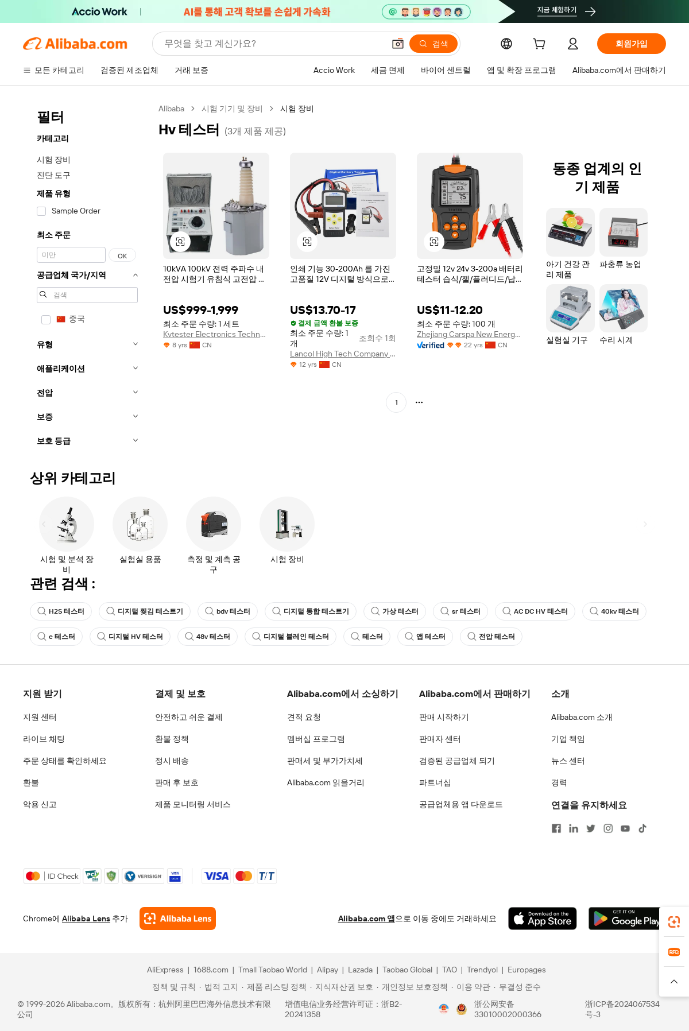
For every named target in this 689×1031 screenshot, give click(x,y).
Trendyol (482, 969)
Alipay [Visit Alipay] (327, 969)
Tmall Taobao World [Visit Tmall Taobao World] (272, 969)
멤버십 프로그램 (316, 738)
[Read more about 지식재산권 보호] (341, 987)
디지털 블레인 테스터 (290, 636)
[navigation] (87, 278)
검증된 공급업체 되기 (457, 760)
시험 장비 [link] (297, 108)
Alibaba (171, 108)
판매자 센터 (440, 738)
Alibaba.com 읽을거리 (326, 782)
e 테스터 (56, 636)
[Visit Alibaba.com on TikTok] (642, 828)
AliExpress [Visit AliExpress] (165, 969)
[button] (398, 44)
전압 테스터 (491, 636)
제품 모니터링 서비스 (193, 804)
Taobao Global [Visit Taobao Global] (407, 969)
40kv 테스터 (614, 611)
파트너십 (435, 782)
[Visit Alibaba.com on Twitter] (591, 828)
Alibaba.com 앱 (366, 918)
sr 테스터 (460, 611)
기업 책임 (568, 738)
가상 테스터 (395, 611)
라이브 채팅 (44, 738)
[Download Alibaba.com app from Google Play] (627, 918)
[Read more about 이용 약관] (470, 987)
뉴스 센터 (568, 760)
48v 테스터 (207, 636)
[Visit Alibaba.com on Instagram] (608, 828)
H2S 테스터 (60, 611)
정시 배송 (172, 760)
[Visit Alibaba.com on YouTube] (625, 828)
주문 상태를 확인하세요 (65, 760)
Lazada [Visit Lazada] (360, 969)
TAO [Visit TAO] (449, 969)
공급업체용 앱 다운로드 (461, 804)
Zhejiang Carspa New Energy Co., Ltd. (470, 334)
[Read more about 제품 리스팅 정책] (274, 987)
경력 (559, 782)
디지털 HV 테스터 (130, 636)
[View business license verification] (444, 1009)
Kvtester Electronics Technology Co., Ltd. (216, 334)
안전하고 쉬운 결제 (189, 717)
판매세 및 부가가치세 (325, 760)
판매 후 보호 (177, 782)
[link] (674, 922)
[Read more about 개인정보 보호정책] (412, 987)
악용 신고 (40, 804)
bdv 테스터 (227, 611)
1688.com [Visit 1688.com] (211, 969)
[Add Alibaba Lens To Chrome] (178, 918)
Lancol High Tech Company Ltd (343, 353)
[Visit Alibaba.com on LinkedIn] (573, 828)
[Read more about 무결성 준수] (517, 987)
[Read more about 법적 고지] (218, 987)
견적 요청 (304, 717)
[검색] (433, 43)
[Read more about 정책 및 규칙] (172, 987)
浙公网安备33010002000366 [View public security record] (507, 1009)
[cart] (541, 45)
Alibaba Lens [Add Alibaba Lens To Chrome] (86, 918)
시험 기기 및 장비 (232, 108)
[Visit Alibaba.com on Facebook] (556, 828)
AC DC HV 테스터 (535, 611)
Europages (527, 969)
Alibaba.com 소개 (582, 717)
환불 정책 (172, 738)
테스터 (367, 636)
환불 (31, 782)
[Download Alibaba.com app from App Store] (542, 918)
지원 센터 (40, 717)
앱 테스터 (425, 636)
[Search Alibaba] (273, 43)
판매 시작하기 (444, 717)
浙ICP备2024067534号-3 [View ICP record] (622, 1009)
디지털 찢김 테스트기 (144, 611)
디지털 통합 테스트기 (310, 611)
